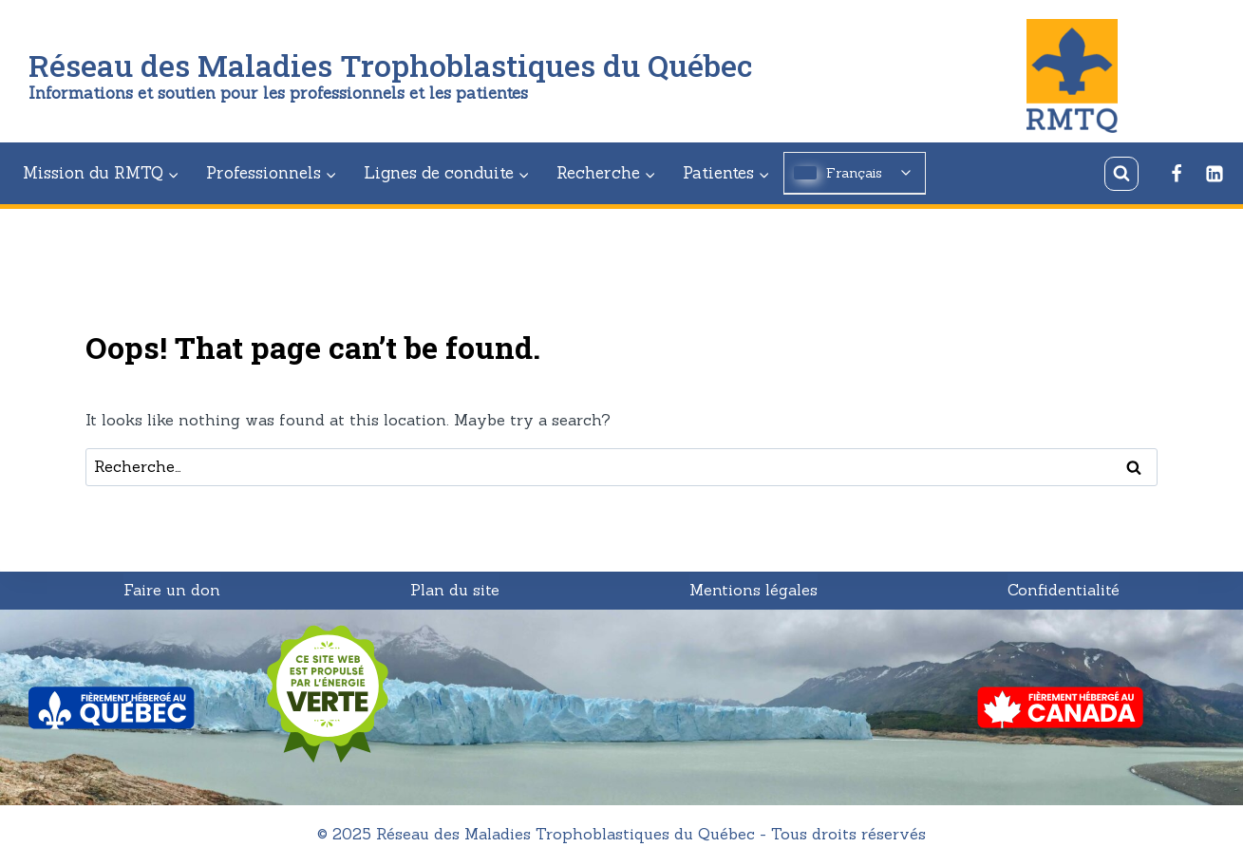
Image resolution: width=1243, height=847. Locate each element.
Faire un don (171, 589)
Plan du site (454, 589)
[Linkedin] (1215, 174)
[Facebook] (1177, 174)
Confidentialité (1064, 589)
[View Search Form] (1121, 174)
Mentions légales (753, 589)
